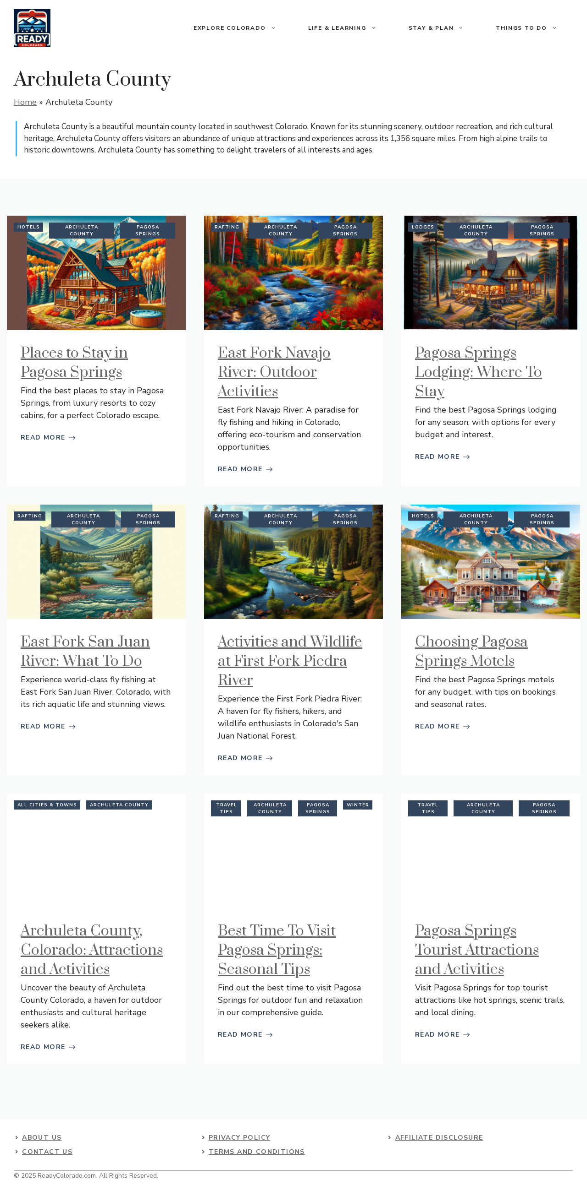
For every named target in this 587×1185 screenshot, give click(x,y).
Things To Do (534, 28)
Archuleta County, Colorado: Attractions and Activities (92, 950)
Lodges (423, 227)
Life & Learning (350, 28)
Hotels (28, 227)
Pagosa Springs (147, 230)
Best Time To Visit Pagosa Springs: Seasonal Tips (277, 950)
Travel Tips (226, 808)
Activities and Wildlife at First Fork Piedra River (290, 661)
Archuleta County (81, 230)
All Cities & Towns (47, 805)
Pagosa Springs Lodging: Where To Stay (478, 372)
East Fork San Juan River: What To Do (85, 652)
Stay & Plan (444, 28)
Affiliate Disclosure (439, 1137)
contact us (47, 1151)
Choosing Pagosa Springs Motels (471, 652)
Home (25, 102)
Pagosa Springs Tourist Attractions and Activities (477, 950)
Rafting (227, 227)
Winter (358, 805)
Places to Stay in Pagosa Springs (74, 363)
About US (41, 1137)
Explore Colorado (243, 28)
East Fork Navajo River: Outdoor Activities (274, 372)
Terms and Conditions (257, 1151)
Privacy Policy (240, 1137)
